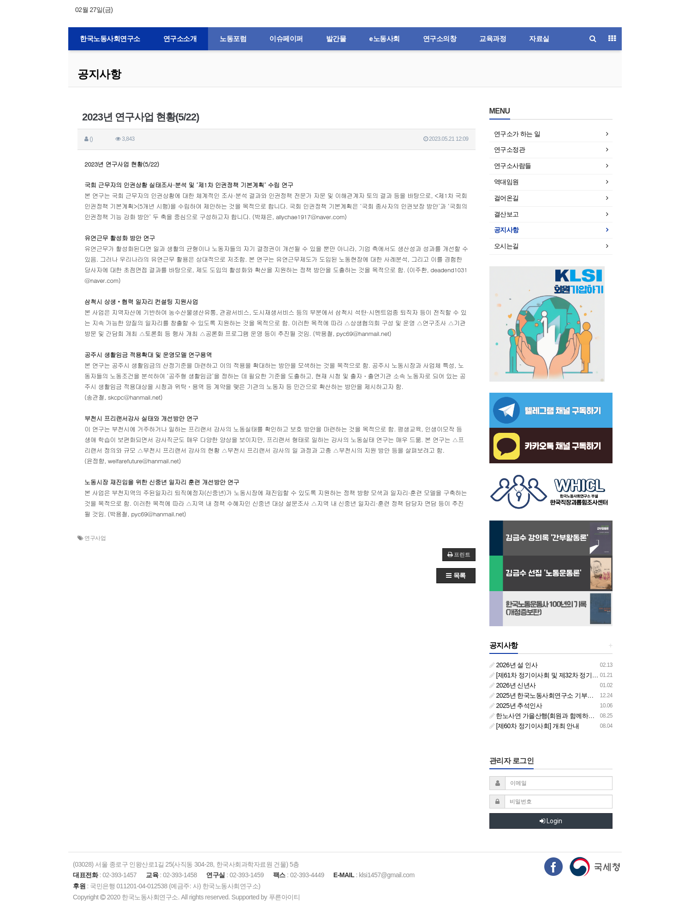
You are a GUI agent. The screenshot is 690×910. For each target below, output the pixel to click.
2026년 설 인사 (513, 665)
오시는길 (506, 246)
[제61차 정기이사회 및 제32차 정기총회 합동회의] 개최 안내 (575, 675)
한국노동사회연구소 (110, 39)
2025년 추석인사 (515, 705)
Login (551, 821)
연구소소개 (180, 39)
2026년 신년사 (512, 685)
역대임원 (506, 182)
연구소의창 (440, 39)
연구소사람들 (512, 165)
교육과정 (492, 39)
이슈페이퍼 (286, 39)
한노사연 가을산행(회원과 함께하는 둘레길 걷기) (560, 715)
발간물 (336, 39)
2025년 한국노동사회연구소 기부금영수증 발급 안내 (565, 695)
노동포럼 (233, 39)
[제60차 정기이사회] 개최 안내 (534, 726)
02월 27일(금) (94, 9)
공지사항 (99, 74)
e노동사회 (384, 39)
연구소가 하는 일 (517, 134)
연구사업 (95, 538)
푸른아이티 (284, 897)
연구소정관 (509, 149)
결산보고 (506, 214)
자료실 (539, 39)
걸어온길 (506, 198)
